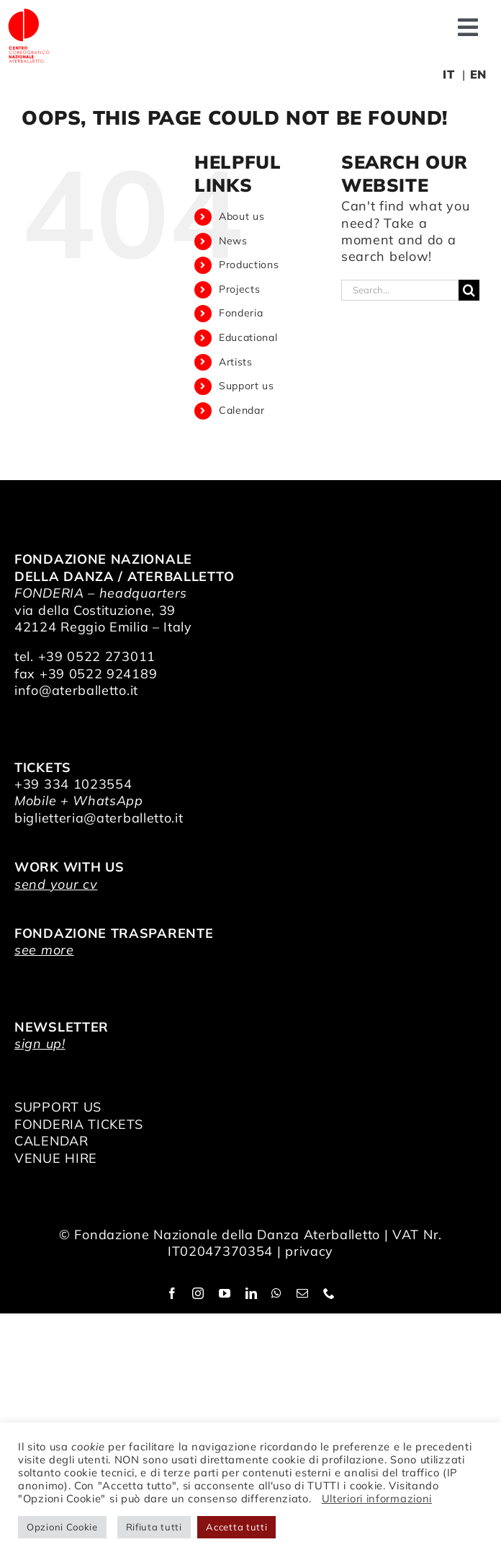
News (233, 240)
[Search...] (400, 290)
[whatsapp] (276, 1293)
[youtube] (225, 1293)
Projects (240, 289)
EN (478, 74)
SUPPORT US (57, 1107)
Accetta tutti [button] (236, 1527)
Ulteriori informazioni (377, 1498)
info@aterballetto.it (76, 690)
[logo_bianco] (28, 13)
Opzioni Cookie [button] (62, 1527)
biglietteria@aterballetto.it (99, 818)
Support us (246, 385)
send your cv (55, 884)
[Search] (469, 290)
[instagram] (198, 1293)
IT (448, 74)
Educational (248, 337)
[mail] (303, 1293)
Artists (236, 361)
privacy (309, 1251)
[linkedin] (251, 1293)
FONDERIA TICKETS (78, 1124)
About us (242, 216)
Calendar (242, 410)
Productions (249, 264)
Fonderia (241, 312)
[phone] (329, 1293)
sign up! (40, 1043)
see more (44, 949)
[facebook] (172, 1293)
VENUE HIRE (55, 1158)
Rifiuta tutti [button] (154, 1527)
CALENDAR (51, 1141)
